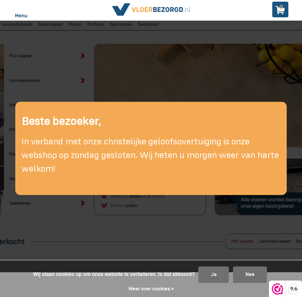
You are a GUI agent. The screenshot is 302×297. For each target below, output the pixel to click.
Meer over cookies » (151, 289)
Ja (213, 274)
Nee (249, 274)
